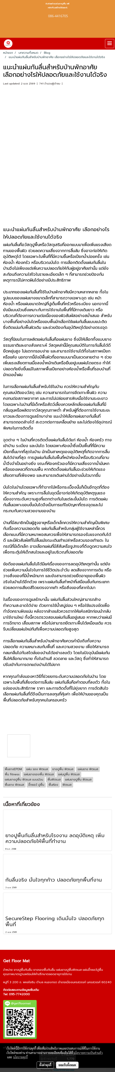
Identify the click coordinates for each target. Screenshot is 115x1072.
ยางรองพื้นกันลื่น (44, 970)
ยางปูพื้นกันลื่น (23, 970)
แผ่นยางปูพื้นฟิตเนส (69, 970)
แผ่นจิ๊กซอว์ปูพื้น (93, 970)
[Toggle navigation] (109, 43)
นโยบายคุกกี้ (20, 1057)
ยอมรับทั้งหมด (67, 1065)
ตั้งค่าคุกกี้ (45, 1065)
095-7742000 (19, 994)
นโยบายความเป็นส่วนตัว (88, 1053)
